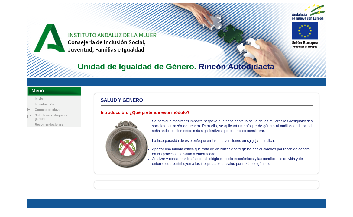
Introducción (44, 104)
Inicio (39, 98)
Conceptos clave (47, 110)
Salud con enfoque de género (51, 117)
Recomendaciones (49, 124)
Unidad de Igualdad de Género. (137, 66)
